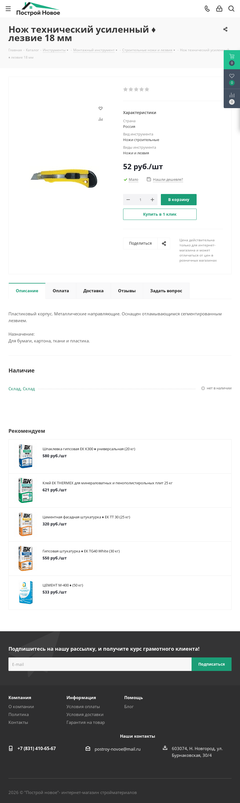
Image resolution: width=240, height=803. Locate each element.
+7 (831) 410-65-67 (36, 748)
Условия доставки (85, 714)
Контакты (18, 722)
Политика (18, 714)
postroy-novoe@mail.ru (118, 749)
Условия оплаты (83, 706)
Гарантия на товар (85, 722)
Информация (81, 697)
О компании (21, 706)
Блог (129, 706)
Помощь (133, 697)
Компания (19, 697)
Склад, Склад (21, 388)
